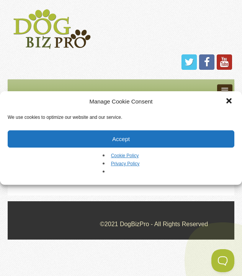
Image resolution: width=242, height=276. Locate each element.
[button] (229, 101)
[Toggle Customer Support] (222, 260)
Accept (121, 139)
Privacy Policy (125, 163)
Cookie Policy (125, 155)
